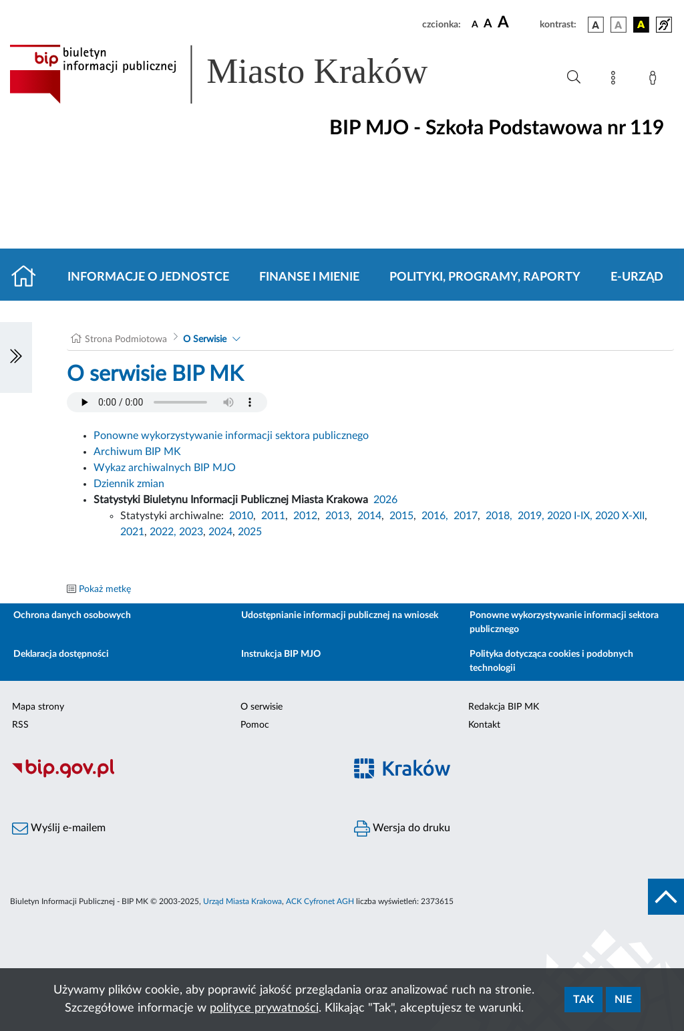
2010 (241, 515)
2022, (164, 532)
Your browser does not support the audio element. (167, 402)
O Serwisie (204, 339)
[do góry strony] (666, 897)
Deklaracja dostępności (61, 654)
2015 (401, 515)
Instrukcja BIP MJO (281, 654)
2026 (385, 499)
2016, (434, 515)
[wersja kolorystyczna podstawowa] (596, 25)
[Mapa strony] (616, 80)
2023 (191, 532)
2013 (337, 515)
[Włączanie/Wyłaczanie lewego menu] (16, 357)
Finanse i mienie (309, 277)
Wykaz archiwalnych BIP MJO (165, 467)
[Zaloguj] (655, 80)
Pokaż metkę (105, 589)
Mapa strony (38, 707)
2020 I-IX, (569, 515)
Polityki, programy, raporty (484, 277)
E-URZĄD (637, 277)
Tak (583, 999)
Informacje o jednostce (148, 277)
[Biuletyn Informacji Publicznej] (171, 776)
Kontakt (484, 725)
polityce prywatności (264, 1008)
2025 (250, 532)
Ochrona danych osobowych (72, 615)
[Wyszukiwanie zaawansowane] (573, 77)
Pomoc (254, 725)
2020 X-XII (620, 515)
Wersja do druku (402, 829)
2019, (531, 515)
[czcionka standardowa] (475, 24)
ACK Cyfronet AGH (320, 901)
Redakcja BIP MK (503, 707)
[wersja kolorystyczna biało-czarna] (619, 25)
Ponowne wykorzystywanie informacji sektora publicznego (231, 435)
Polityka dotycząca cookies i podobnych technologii (551, 661)
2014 (369, 515)
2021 (132, 532)
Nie (623, 999)
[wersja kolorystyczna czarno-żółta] (641, 25)
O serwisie (261, 707)
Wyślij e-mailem (59, 829)
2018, (499, 515)
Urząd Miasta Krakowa (242, 901)
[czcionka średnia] (488, 24)
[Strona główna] (29, 277)
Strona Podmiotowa (126, 339)
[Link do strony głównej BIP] (238, 74)
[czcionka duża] (516, 23)
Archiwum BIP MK (137, 451)
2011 (273, 515)
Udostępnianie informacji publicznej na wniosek (339, 615)
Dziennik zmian (129, 483)
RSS (20, 725)
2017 (466, 515)
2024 (220, 532)
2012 (305, 515)
